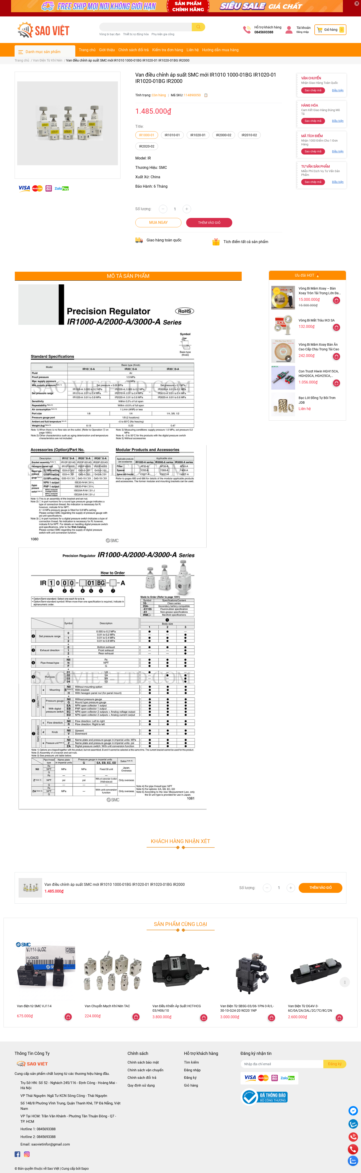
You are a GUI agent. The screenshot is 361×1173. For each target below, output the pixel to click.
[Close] (356, 3)
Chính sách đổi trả (133, 50)
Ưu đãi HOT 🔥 (307, 275)
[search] (198, 27)
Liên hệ (193, 50)
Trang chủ (87, 50)
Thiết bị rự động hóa (136, 34)
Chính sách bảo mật (143, 1062)
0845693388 (263, 32)
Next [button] (345, 982)
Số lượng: (143, 209)
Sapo (85, 1168)
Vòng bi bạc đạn (109, 34)
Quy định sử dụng (141, 1085)
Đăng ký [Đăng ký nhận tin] (335, 1064)
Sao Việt (53, 1168)
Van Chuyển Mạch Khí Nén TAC (107, 1006)
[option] (45, 981)
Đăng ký (190, 1078)
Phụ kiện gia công (163, 34)
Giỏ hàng (191, 1085)
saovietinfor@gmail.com (50, 1144)
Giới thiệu (107, 50)
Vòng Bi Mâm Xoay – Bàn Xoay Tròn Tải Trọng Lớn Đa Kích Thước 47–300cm (319, 292)
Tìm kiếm (191, 1062)
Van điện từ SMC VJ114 (34, 1006)
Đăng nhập (303, 32)
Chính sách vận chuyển (145, 1070)
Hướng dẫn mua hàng (220, 50)
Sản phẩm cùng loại (180, 924)
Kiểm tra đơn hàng (167, 50)
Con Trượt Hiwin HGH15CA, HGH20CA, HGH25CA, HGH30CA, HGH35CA (319, 375)
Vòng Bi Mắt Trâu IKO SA (317, 320)
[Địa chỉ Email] (293, 1064)
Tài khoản (304, 28)
